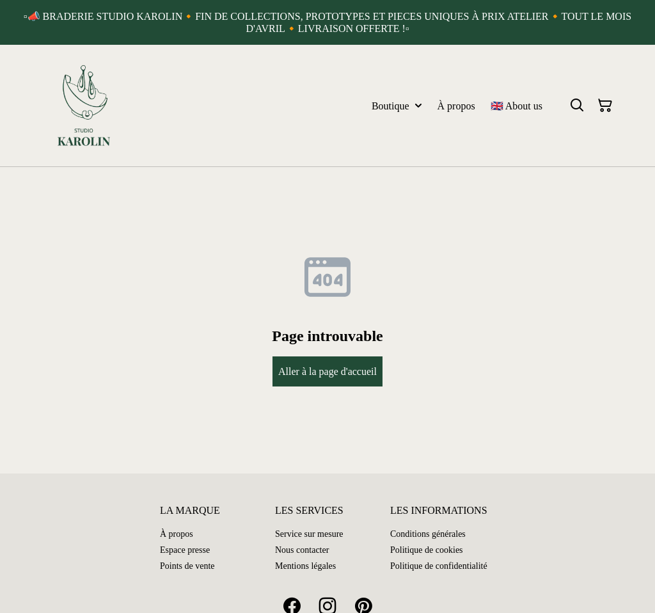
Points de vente (187, 566)
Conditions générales (428, 534)
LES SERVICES (309, 510)
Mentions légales (305, 566)
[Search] (577, 106)
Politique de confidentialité (438, 566)
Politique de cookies (426, 550)
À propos (176, 534)
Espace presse (185, 550)
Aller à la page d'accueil (327, 371)
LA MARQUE (190, 510)
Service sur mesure (309, 534)
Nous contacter (302, 550)
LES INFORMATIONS (438, 510)
